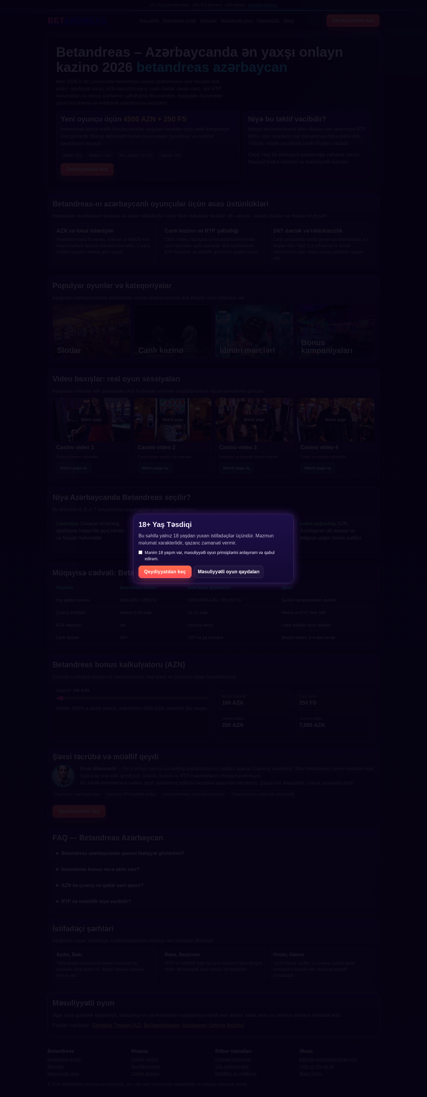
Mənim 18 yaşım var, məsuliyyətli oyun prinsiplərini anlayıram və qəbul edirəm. (206, 555)
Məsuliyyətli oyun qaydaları (228, 571)
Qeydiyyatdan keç (165, 571)
